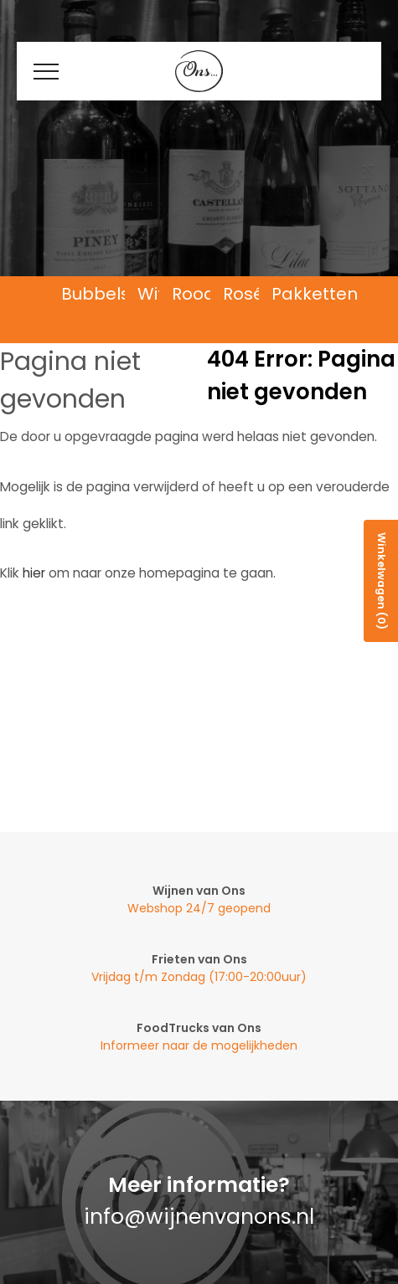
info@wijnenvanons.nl (199, 1216)
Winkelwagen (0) (382, 580)
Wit (150, 294)
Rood (193, 294)
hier (34, 573)
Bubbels (95, 294)
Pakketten (314, 294)
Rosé (243, 294)
